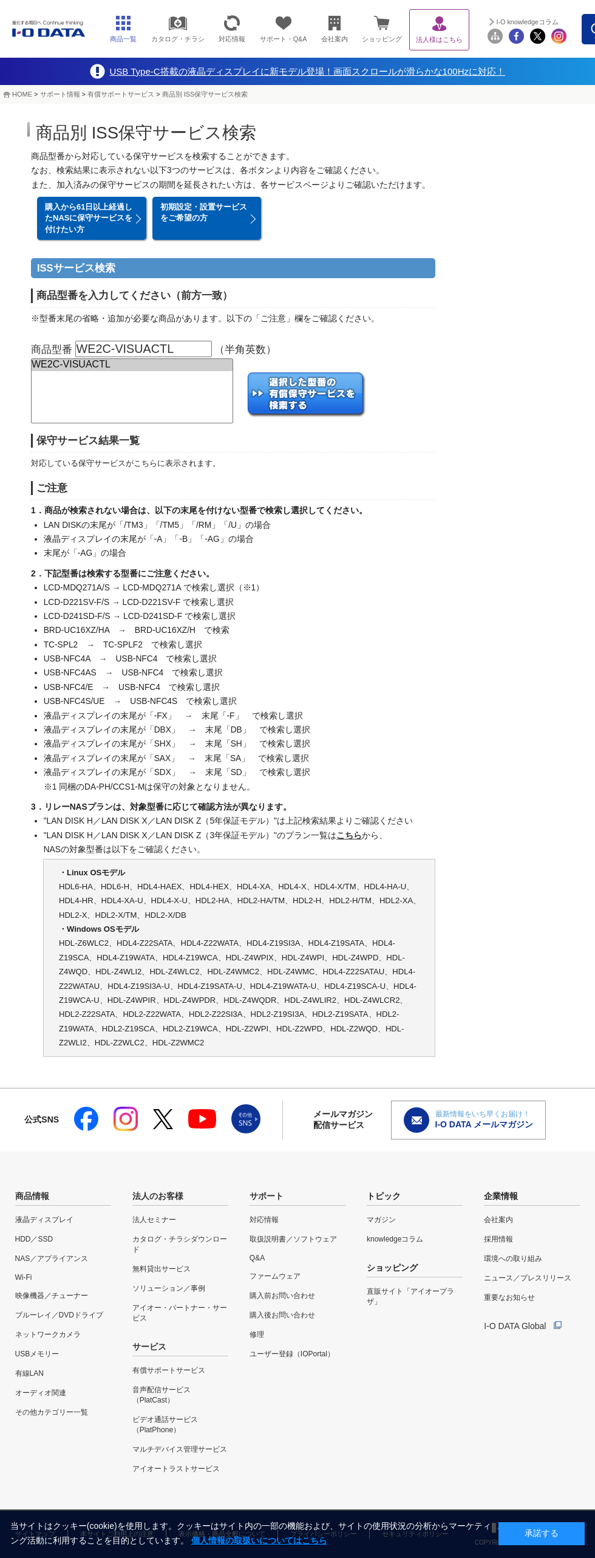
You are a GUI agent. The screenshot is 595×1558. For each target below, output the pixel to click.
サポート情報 (60, 94)
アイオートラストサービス (176, 1468)
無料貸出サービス (161, 1269)
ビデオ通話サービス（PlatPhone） (165, 1424)
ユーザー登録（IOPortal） (292, 1354)
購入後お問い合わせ (282, 1315)
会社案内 (498, 1219)
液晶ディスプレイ (44, 1219)
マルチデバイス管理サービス (179, 1449)
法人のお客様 (157, 1196)
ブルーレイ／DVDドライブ (59, 1315)
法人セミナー (154, 1219)
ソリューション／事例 (168, 1288)
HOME (22, 94)
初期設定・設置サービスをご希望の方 (203, 212)
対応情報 (264, 1219)
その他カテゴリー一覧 (51, 1412)
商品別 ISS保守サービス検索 (205, 94)
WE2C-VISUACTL (132, 365)
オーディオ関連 (40, 1393)
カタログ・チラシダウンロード (179, 1244)
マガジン (381, 1219)
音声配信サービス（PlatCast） (161, 1394)
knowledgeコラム (395, 1239)
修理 (257, 1334)
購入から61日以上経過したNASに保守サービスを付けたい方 (88, 217)
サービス (149, 1346)
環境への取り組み (513, 1258)
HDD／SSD (34, 1239)
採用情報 (498, 1239)
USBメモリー (37, 1354)
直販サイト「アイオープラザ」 (410, 1296)
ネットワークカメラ (48, 1334)
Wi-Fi (23, 1277)
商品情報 (32, 1196)
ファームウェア (275, 1276)
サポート (267, 1196)
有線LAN (29, 1373)
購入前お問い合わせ (282, 1295)
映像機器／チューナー (51, 1295)
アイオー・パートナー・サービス (179, 1312)
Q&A (257, 1258)
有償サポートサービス (120, 94)
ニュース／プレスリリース (527, 1278)
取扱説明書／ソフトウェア (293, 1239)
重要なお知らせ (509, 1297)
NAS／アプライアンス (52, 1258)
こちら (349, 835)
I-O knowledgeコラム (528, 22)
